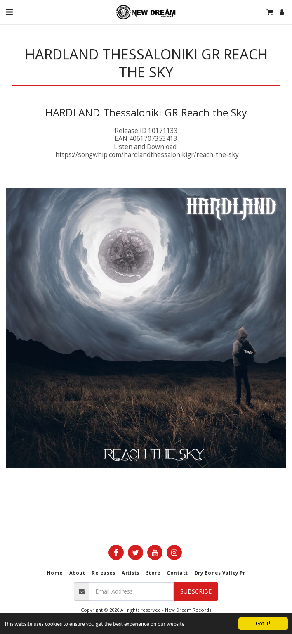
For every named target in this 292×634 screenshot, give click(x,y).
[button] (9, 11)
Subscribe (196, 591)
